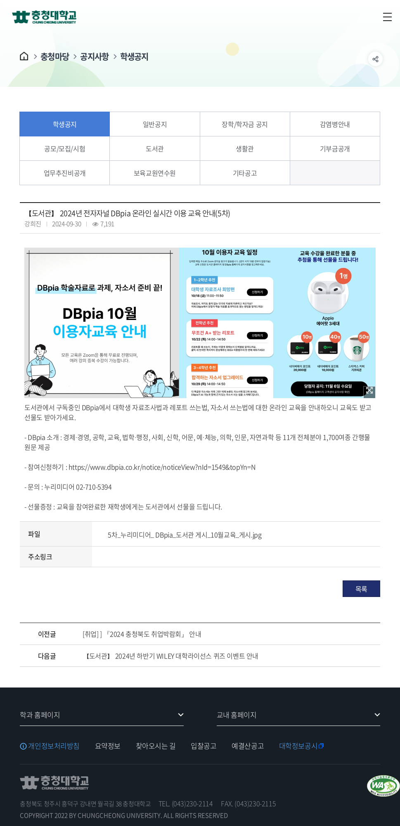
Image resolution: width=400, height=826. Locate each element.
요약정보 (108, 745)
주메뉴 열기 (387, 17)
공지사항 (94, 56)
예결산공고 (248, 745)
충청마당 (54, 56)
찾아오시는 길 (156, 745)
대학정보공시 (298, 745)
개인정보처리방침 (54, 745)
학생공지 (134, 56)
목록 (361, 589)
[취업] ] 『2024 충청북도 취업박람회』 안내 (142, 634)
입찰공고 (203, 745)
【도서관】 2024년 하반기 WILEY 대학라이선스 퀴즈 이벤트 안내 (170, 656)
